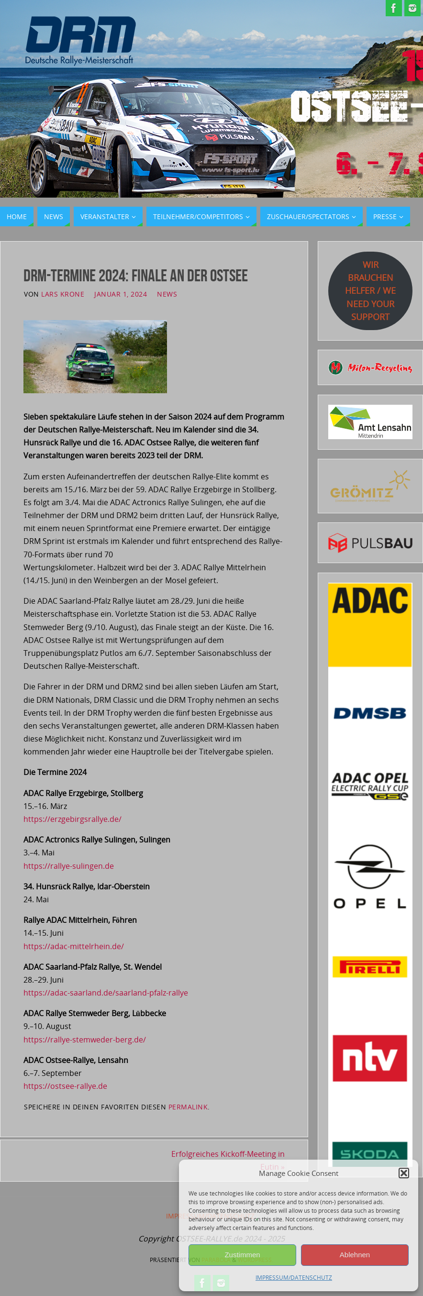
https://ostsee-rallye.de (65, 1086)
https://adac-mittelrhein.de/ (73, 946)
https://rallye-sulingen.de (68, 866)
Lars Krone (62, 294)
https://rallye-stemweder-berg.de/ (84, 1039)
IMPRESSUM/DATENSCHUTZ (294, 1278)
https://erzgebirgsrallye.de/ (72, 819)
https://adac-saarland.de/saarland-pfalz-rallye (105, 992)
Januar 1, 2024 (120, 294)
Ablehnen (355, 1255)
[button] (404, 1173)
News (167, 294)
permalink (188, 1106)
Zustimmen (242, 1255)
